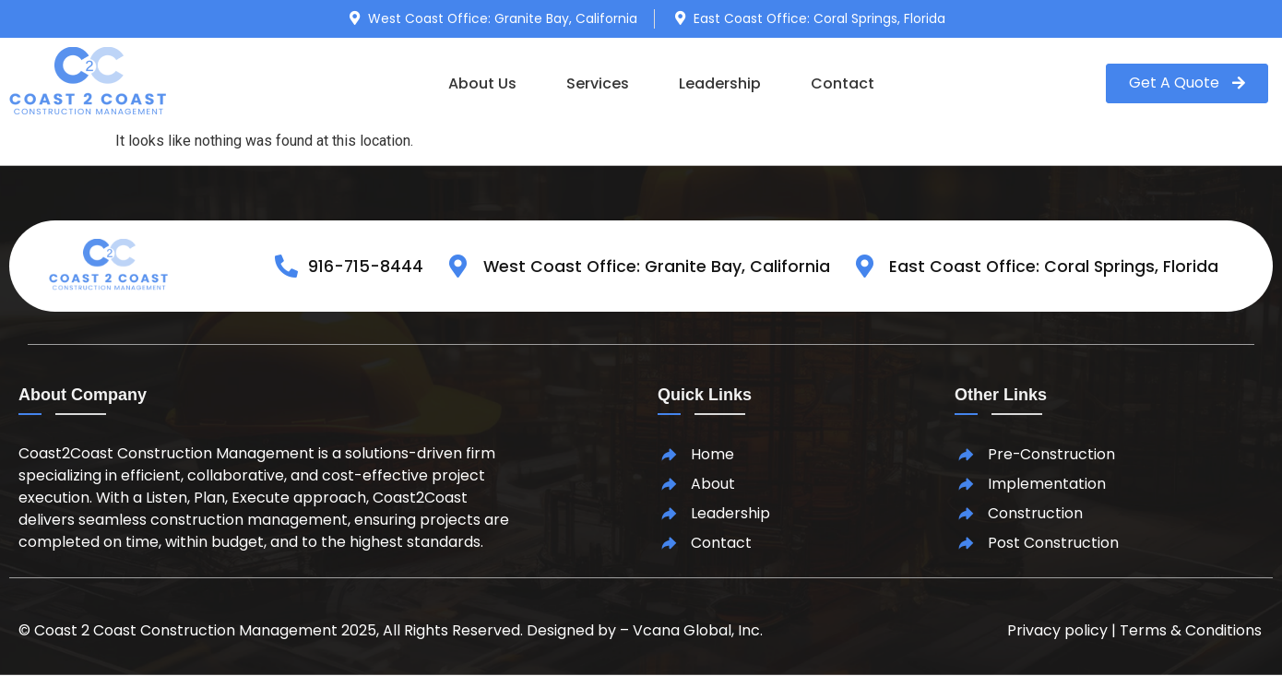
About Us (482, 83)
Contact (842, 83)
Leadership (720, 83)
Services (597, 83)
